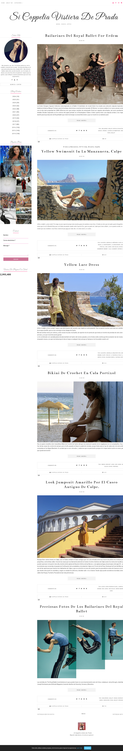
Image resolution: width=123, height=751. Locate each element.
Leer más (79, 748)
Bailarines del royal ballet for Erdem (81, 35)
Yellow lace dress (81, 264)
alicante (103, 242)
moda (101, 700)
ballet (110, 128)
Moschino (107, 700)
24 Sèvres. (93, 108)
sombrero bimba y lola (104, 248)
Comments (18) (52, 465)
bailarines (105, 698)
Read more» (82, 120)
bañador (115, 242)
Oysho (121, 246)
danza (100, 130)
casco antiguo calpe (111, 586)
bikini (103, 464)
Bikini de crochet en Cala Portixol (82, 373)
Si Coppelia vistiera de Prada (83, 733)
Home (3, 3)
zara (111, 590)
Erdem (105, 130)
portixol (115, 466)
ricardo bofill (110, 357)
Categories (18, 3)
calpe (120, 242)
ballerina (105, 128)
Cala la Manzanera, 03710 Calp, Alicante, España (82, 147)
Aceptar (87, 748)
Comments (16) (52, 355)
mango (99, 588)
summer (114, 248)
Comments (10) (52, 699)
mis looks (108, 246)
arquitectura (116, 353)
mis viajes (115, 246)
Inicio (83, 713)
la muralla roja (116, 355)
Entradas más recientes (45, 714)
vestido (118, 357)
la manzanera (116, 244)
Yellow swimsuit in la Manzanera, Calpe (81, 151)
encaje (108, 355)
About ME (9, 3)
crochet (108, 464)
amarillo (109, 242)
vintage (120, 248)
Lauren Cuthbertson (113, 130)
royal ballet (111, 132)
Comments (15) (52, 130)
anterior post (104, 115)
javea (112, 464)
